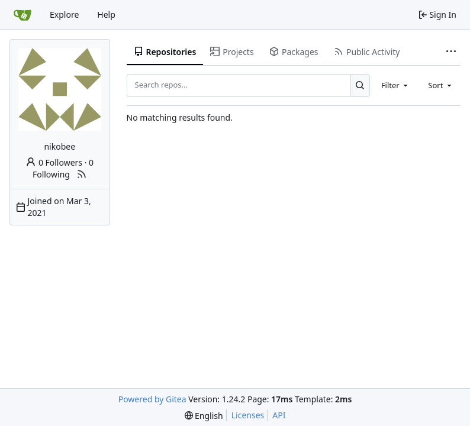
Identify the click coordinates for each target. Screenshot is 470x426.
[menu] (204, 415)
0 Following (63, 168)
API (278, 415)
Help (106, 14)
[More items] (451, 52)
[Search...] (360, 85)
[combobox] (395, 85)
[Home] (22, 14)
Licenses (248, 415)
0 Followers (53, 162)
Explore (64, 14)
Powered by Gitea (152, 399)
